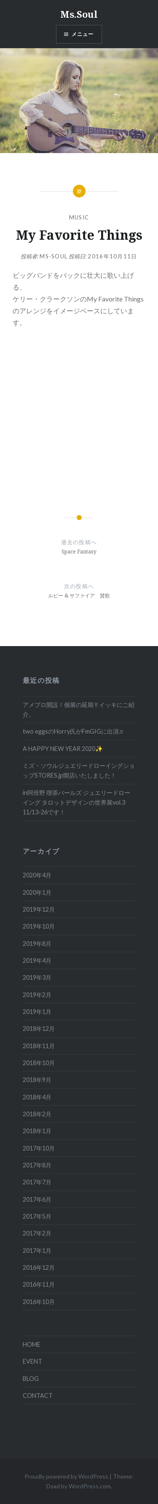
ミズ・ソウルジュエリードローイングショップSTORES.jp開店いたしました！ (79, 770)
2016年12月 (39, 1267)
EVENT (32, 1361)
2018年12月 (39, 1028)
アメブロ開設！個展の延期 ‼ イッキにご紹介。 (78, 709)
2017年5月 (37, 1216)
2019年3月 (37, 977)
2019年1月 (37, 1011)
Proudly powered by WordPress (66, 1476)
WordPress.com (90, 1486)
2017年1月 (37, 1250)
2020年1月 (37, 892)
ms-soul (53, 256)
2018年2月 (37, 1114)
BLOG (31, 1378)
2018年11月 (39, 1045)
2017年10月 (39, 1148)
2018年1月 (37, 1130)
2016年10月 (39, 1301)
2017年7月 (37, 1182)
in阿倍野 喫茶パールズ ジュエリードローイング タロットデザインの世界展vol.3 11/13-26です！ (76, 802)
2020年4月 (37, 875)
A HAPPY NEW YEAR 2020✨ (63, 748)
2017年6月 (37, 1199)
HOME (31, 1344)
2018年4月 (37, 1097)
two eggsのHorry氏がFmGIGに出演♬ (73, 731)
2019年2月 (37, 994)
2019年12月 (39, 909)
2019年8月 (37, 943)
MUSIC (79, 217)
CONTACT (38, 1395)
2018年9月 (37, 1079)
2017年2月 (37, 1233)
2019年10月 (39, 926)
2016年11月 (39, 1284)
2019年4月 (37, 960)
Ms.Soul (79, 14)
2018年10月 (39, 1062)
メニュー (83, 34)
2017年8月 (37, 1165)
